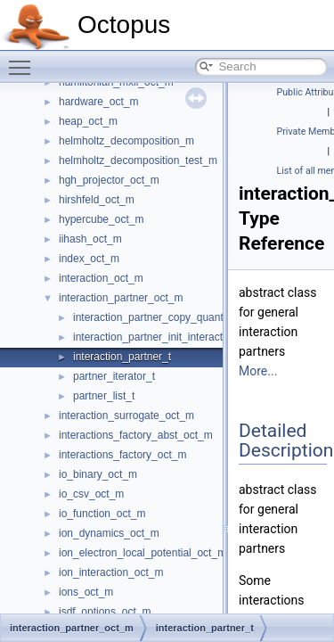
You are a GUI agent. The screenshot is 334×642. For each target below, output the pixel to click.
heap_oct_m (88, 121)
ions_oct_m (86, 592)
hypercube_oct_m (101, 219)
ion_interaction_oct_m (111, 572)
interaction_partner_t (122, 356)
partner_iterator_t (114, 376)
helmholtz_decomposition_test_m (138, 160)
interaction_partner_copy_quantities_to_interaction (193, 317)
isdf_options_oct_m (105, 611)
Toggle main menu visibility (24, 60)
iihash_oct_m (90, 239)
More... (258, 371)
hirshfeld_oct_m (96, 199)
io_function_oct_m (102, 513)
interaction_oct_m (101, 278)
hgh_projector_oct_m (109, 180)
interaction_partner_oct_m (121, 298)
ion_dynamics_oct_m (109, 533)
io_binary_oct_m (98, 474)
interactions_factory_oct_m (122, 455)
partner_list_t (103, 396)
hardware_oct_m (98, 101)
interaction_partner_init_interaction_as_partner (183, 337)
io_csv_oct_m (91, 494)
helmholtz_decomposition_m (126, 141)
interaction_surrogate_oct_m (126, 415)
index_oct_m (89, 258)
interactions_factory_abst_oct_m (136, 435)
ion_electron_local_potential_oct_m (142, 553)
